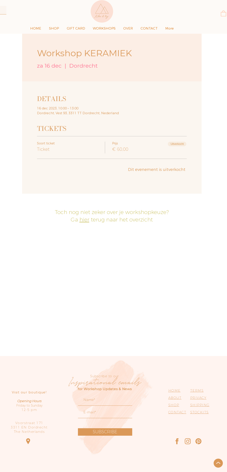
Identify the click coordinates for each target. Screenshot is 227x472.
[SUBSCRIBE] (105, 432)
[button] (223, 13)
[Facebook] (177, 441)
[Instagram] (188, 441)
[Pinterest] (198, 441)
